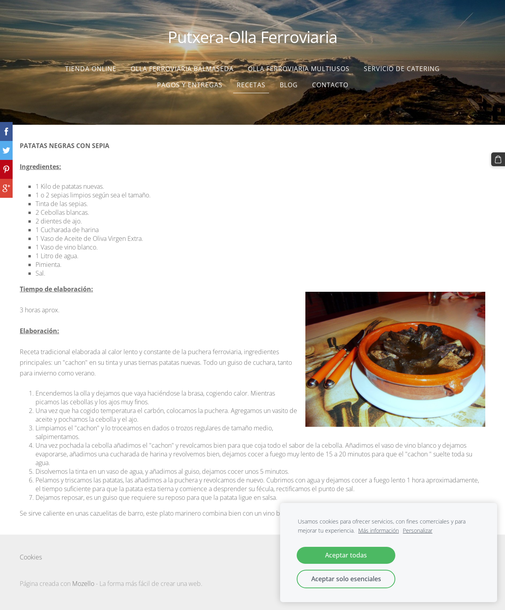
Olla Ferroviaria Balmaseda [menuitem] (182, 65)
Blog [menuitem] (289, 81)
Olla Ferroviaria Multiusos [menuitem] (299, 65)
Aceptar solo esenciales (346, 578)
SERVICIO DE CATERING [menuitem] (402, 65)
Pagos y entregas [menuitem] (190, 81)
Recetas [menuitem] (251, 81)
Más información (378, 530)
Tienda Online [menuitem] (90, 65)
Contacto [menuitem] (330, 81)
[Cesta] (498, 159)
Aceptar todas (346, 555)
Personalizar (417, 530)
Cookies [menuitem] (31, 553)
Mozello (83, 580)
